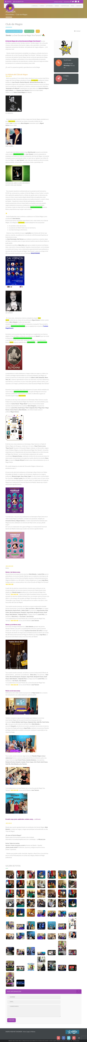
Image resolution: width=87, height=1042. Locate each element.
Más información (76, 1040)
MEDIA (72, 5)
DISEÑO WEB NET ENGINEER (14, 1031)
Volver (77, 31)
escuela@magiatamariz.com (21, 839)
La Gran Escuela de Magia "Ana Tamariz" (23, 35)
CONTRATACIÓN (65, 5)
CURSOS (42, 5)
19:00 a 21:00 (29, 31)
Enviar (65, 79)
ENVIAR (11, 1020)
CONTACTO (79, 5)
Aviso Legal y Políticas (29, 1031)
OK (71, 1040)
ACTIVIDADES (49, 5)
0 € (38, 31)
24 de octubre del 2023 (14, 31)
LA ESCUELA (35, 5)
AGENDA (9, 1)
